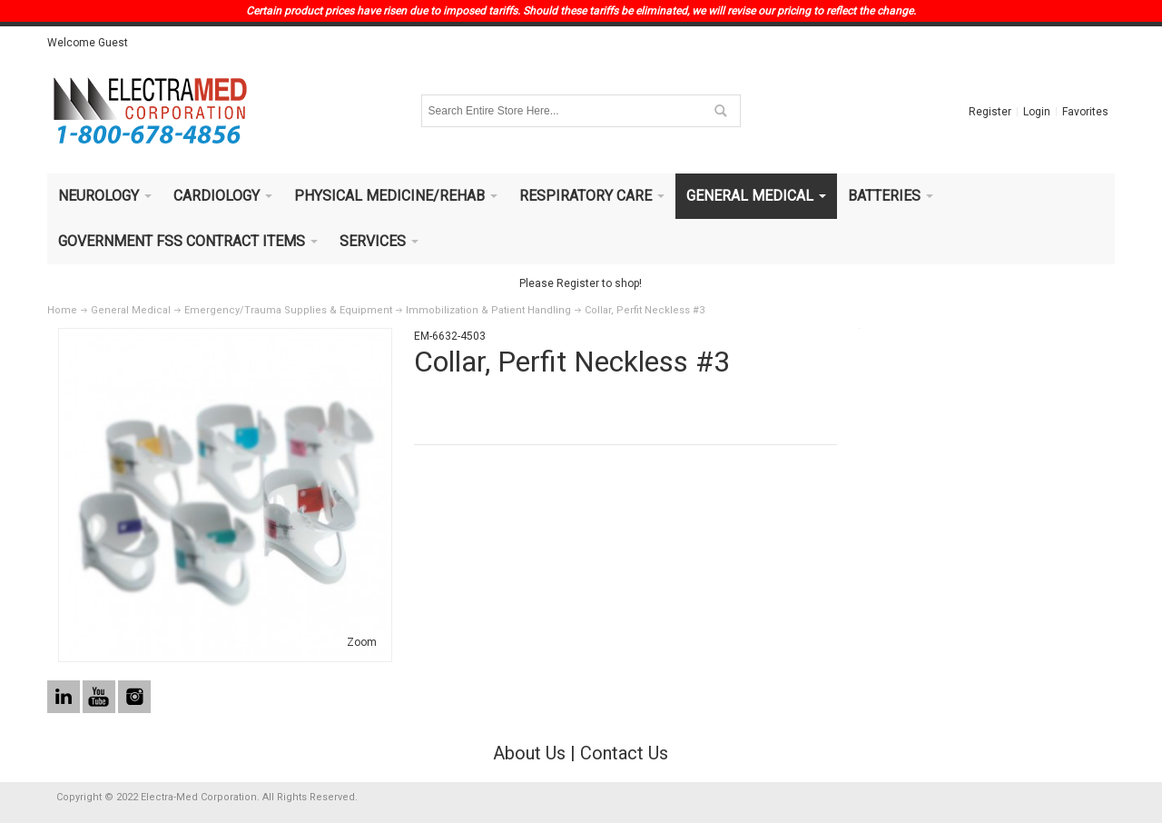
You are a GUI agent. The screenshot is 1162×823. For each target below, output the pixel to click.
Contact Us (624, 753)
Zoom (362, 642)
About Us (529, 753)
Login (1036, 111)
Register (990, 111)
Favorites (1085, 111)
